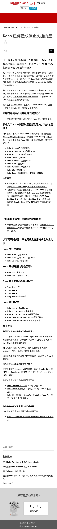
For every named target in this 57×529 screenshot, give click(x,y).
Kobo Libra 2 (8, 483)
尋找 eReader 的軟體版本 (14, 471)
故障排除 (35, 27)
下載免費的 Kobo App (18, 90)
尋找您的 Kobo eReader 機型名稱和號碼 (20, 466)
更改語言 (33, 8)
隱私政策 (32, 523)
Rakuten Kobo (9, 27)
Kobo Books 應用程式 (16, 388)
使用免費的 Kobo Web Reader (25, 96)
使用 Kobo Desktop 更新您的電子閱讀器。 (29, 186)
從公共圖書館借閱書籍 (16, 343)
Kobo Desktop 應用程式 (17, 385)
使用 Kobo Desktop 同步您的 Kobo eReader (21, 462)
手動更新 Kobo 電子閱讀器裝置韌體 (28, 140)
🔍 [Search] (51, 51)
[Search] (25, 51)
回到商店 (41, 3)
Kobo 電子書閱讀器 (23, 27)
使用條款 (23, 523)
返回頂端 (8, 447)
